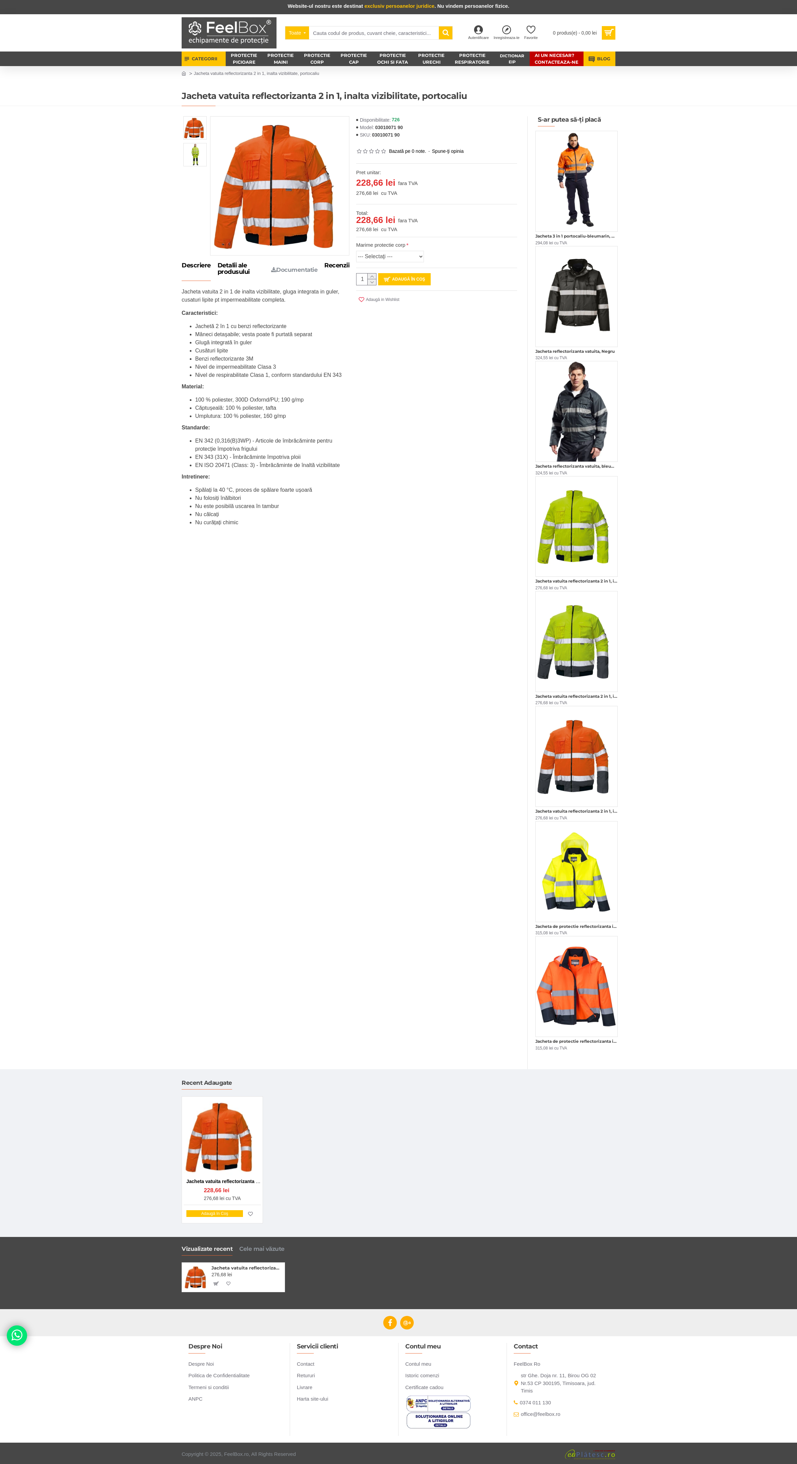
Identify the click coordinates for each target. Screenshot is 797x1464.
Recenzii (336, 265)
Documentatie (294, 269)
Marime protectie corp (380, 245)
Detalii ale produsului (234, 269)
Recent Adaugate (207, 1082)
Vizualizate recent (207, 1248)
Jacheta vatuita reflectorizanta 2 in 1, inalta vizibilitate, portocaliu (246, 1267)
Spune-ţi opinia (448, 151)
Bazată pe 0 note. (407, 151)
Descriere (196, 265)
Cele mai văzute (262, 1248)
